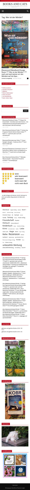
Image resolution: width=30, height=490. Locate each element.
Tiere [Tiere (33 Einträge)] (23, 239)
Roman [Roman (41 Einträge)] (22, 234)
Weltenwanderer (7, 88)
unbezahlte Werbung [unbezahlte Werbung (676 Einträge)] (12, 245)
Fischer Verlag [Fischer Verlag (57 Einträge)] (21, 217)
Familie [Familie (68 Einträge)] (4, 217)
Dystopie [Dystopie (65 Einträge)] (16, 215)
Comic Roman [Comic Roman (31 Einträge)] (17, 212)
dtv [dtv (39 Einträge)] (12, 215)
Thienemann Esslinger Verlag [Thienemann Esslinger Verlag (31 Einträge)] (9, 239)
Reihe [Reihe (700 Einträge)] (5, 234)
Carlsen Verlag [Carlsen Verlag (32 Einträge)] (10, 212)
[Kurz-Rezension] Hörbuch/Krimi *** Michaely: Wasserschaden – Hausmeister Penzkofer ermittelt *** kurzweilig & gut (14, 158)
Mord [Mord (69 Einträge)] (16, 231)
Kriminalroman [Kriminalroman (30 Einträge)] (11, 228)
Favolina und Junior (7, 89)
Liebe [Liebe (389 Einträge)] (22, 228)
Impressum (15, 485)
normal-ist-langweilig (7, 78)
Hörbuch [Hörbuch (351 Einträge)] (6, 223)
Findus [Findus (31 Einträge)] (15, 217)
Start (3, 15)
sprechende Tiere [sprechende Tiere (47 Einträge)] (19, 237)
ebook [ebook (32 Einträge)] (21, 215)
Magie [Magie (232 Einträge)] (11, 231)
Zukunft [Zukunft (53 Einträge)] (23, 247)
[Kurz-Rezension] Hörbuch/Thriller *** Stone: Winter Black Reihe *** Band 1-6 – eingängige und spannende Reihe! (15, 316)
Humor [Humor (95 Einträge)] (17, 220)
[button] (28, 11)
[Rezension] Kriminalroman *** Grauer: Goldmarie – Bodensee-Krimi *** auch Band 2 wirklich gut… (14, 278)
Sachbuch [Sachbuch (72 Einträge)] (5, 237)
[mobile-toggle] (2, 11)
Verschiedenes (5, 67)
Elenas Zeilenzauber (8, 93)
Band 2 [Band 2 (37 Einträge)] (4, 212)
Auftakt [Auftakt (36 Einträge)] (19, 209)
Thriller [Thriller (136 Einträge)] (18, 240)
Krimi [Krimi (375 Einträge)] (5, 228)
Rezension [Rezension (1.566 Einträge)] (14, 234)
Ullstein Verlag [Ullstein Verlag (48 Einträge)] (8, 242)
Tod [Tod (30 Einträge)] (3, 242)
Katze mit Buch (6, 94)
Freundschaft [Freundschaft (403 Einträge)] (8, 220)
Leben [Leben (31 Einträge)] (17, 228)
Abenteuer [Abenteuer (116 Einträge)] (6, 210)
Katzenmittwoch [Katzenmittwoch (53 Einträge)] (15, 223)
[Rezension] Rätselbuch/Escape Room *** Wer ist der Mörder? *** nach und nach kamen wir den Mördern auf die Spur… (14, 73)
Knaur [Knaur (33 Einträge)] (15, 226)
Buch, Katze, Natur (7, 98)
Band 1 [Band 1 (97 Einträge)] (24, 210)
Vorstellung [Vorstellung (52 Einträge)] (17, 247)
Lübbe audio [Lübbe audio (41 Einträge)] (5, 231)
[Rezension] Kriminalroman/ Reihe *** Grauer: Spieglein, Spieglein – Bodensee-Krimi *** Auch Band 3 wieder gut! (14, 142)
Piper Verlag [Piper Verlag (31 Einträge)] (21, 231)
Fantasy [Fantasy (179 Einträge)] (10, 217)
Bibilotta (5, 91)
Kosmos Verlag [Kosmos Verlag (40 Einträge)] (20, 226)
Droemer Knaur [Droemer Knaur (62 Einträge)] (7, 215)
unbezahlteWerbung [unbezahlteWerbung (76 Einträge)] (8, 247)
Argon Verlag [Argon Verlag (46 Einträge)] (13, 210)
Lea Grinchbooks (7, 96)
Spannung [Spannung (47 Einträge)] (11, 237)
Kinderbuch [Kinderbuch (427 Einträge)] (7, 226)
